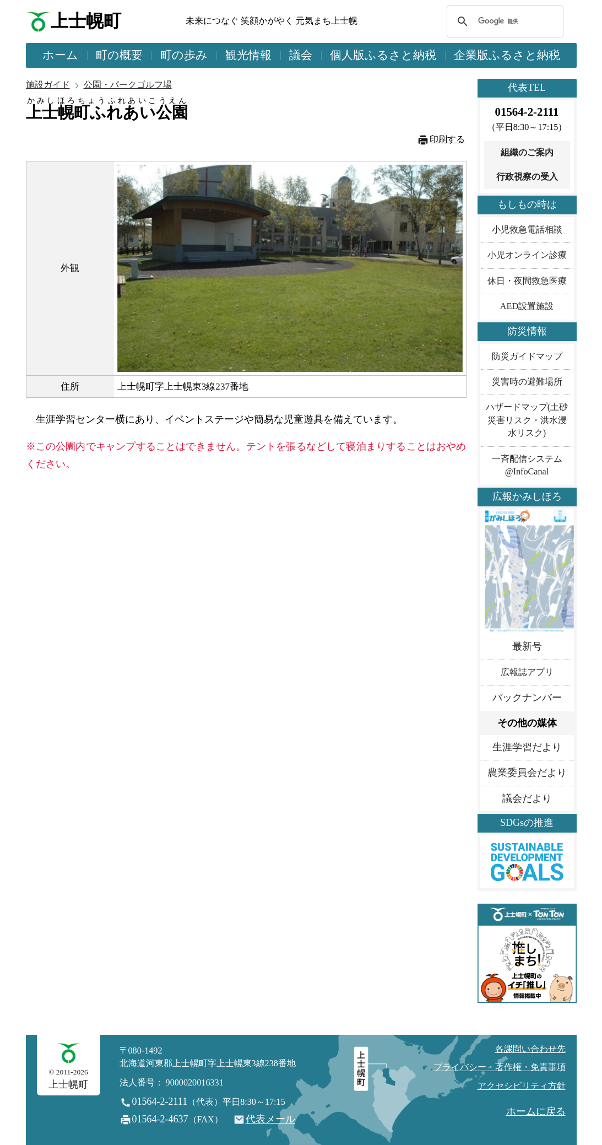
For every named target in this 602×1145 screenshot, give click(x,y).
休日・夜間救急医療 (527, 281)
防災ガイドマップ (527, 356)
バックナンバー (527, 697)
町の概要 (119, 55)
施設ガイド (48, 85)
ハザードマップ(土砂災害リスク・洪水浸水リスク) (527, 420)
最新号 (527, 646)
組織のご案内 (527, 153)
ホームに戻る (536, 1111)
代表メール (270, 1119)
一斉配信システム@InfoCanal (527, 465)
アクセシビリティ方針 (522, 1086)
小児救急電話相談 (527, 230)
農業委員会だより (527, 772)
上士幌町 (86, 21)
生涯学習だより (527, 747)
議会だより (527, 798)
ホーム (60, 55)
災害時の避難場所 (527, 382)
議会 (300, 55)
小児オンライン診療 (527, 255)
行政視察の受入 (527, 177)
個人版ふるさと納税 (383, 55)
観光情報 (248, 55)
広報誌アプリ (527, 672)
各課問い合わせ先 (530, 1049)
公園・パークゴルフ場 (128, 85)
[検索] (503, 21)
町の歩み (184, 55)
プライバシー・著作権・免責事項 (499, 1067)
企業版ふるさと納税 (507, 55)
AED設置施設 (527, 306)
